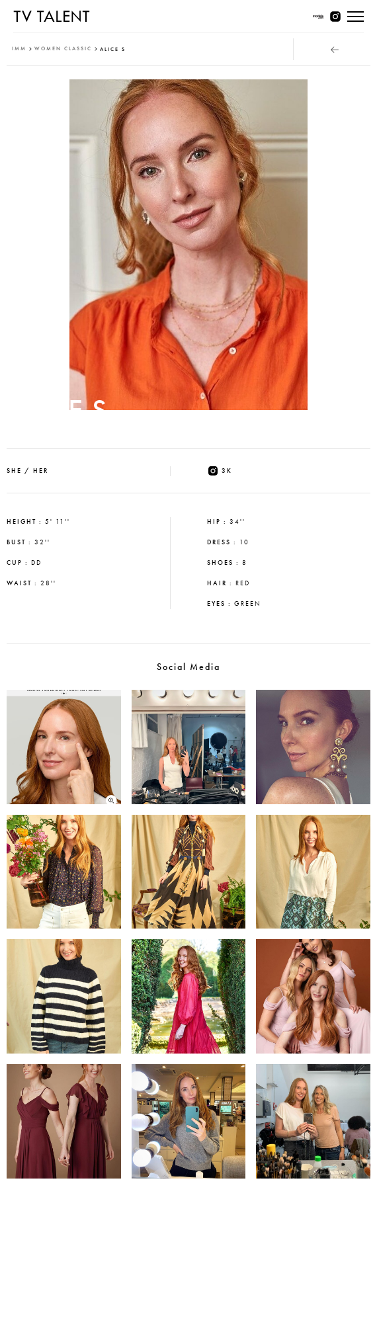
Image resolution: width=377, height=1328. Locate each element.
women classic (63, 49)
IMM (19, 49)
